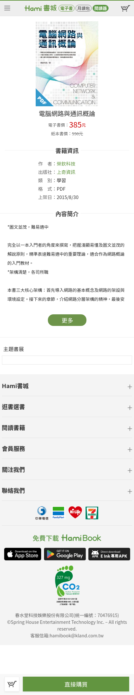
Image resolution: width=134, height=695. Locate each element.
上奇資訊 (66, 171)
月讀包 (83, 8)
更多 (67, 320)
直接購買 (76, 684)
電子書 (66, 8)
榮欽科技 (66, 163)
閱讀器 (100, 8)
